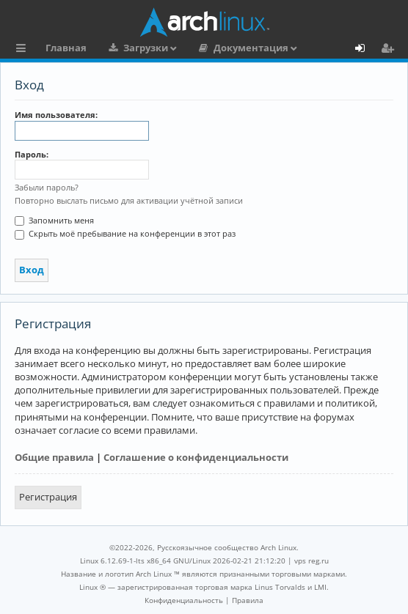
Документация (251, 47)
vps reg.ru (311, 560)
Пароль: (31, 154)
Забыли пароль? (47, 187)
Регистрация (48, 496)
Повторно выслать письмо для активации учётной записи (129, 200)
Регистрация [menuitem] (390, 50)
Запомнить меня (54, 220)
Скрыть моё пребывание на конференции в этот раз (125, 233)
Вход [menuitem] (365, 50)
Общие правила (54, 457)
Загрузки (145, 47)
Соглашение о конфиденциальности (195, 457)
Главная (66, 47)
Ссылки (23, 50)
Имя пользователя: (56, 114)
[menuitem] (184, 600)
